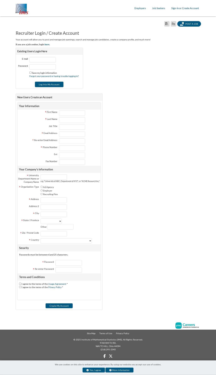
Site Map (91, 333)
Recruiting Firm (50, 194)
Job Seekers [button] (158, 8)
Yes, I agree (93, 370)
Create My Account (59, 305)
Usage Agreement (57, 283)
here (47, 44)
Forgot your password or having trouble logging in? (54, 76)
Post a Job (189, 24)
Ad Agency (48, 187)
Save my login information (44, 72)
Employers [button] (140, 8)
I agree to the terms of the (45, 283)
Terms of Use (105, 333)
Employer (47, 190)
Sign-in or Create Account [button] (185, 8)
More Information (119, 370)
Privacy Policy (55, 287)
